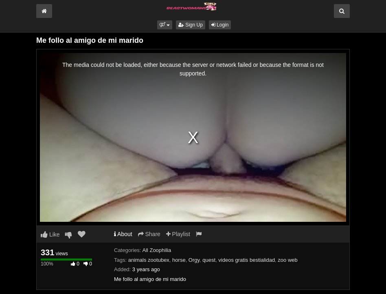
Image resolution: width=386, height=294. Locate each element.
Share (149, 234)
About (123, 234)
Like (50, 234)
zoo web (287, 260)
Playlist (178, 234)
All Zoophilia (156, 250)
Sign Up (190, 25)
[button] (164, 24)
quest (208, 260)
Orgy (194, 260)
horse (179, 260)
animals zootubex (148, 260)
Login (220, 25)
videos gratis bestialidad (246, 260)
